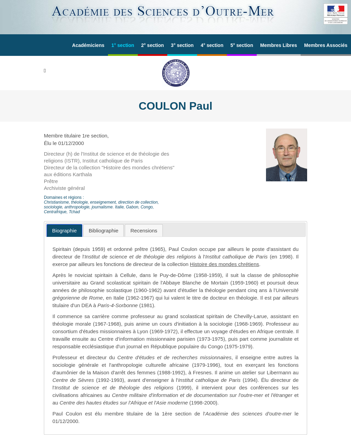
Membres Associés (325, 45)
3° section (182, 45)
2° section (152, 45)
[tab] (64, 230)
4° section (212, 45)
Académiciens (88, 45)
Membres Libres (278, 45)
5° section (241, 45)
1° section (122, 45)
